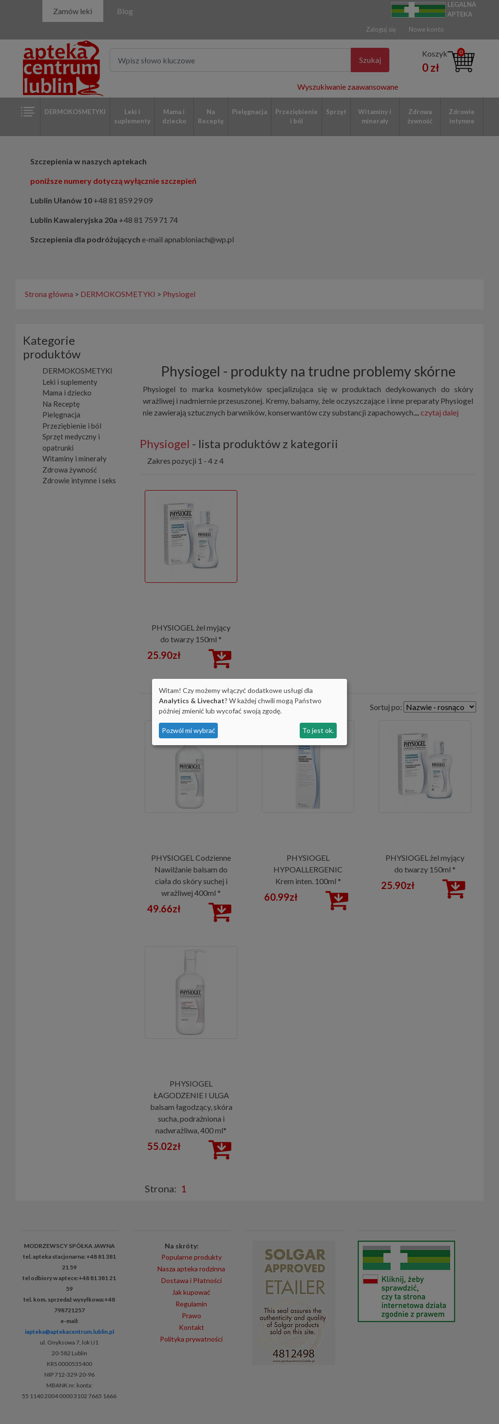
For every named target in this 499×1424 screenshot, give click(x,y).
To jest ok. (318, 730)
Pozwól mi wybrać (188, 730)
